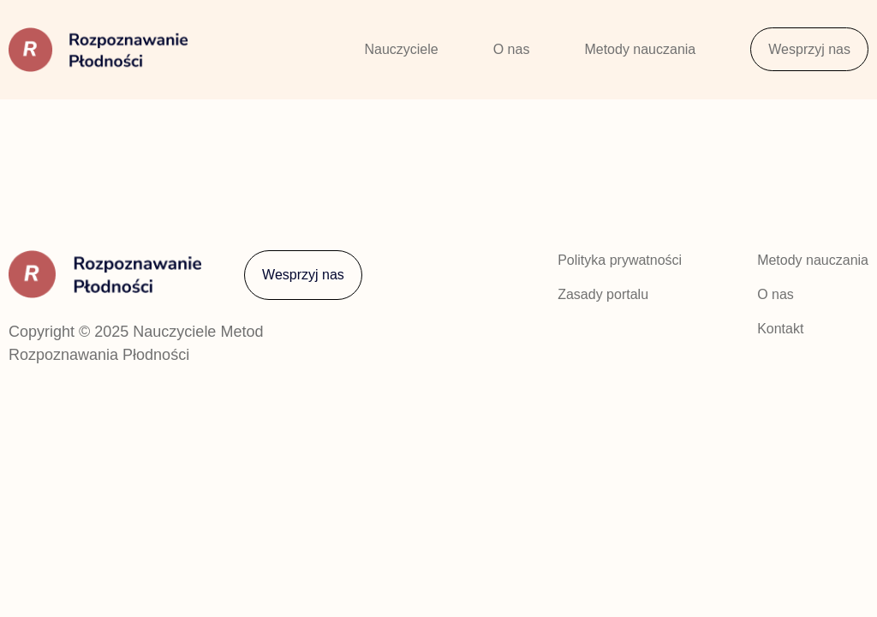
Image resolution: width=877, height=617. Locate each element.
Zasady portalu (603, 294)
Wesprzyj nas (809, 49)
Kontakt (780, 328)
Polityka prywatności (620, 260)
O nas (511, 49)
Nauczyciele (401, 49)
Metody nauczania (639, 49)
